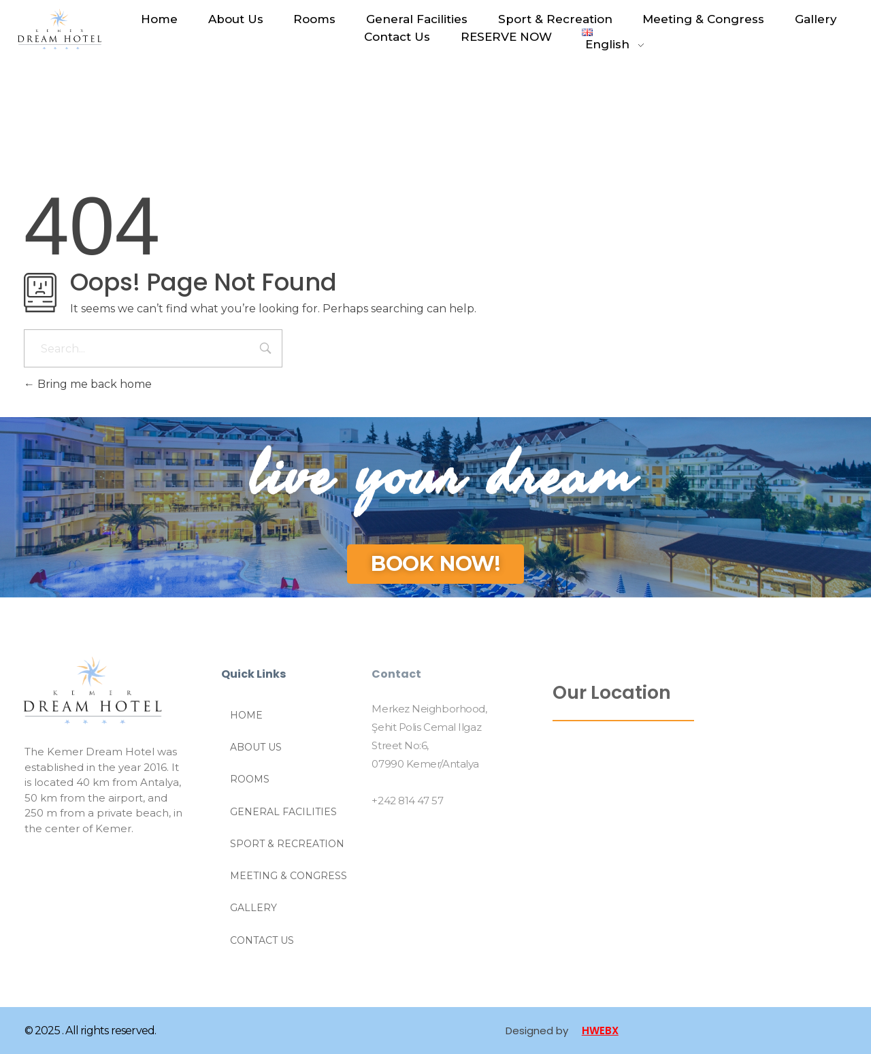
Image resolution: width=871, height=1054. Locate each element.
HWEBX (600, 1030)
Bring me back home (88, 384)
